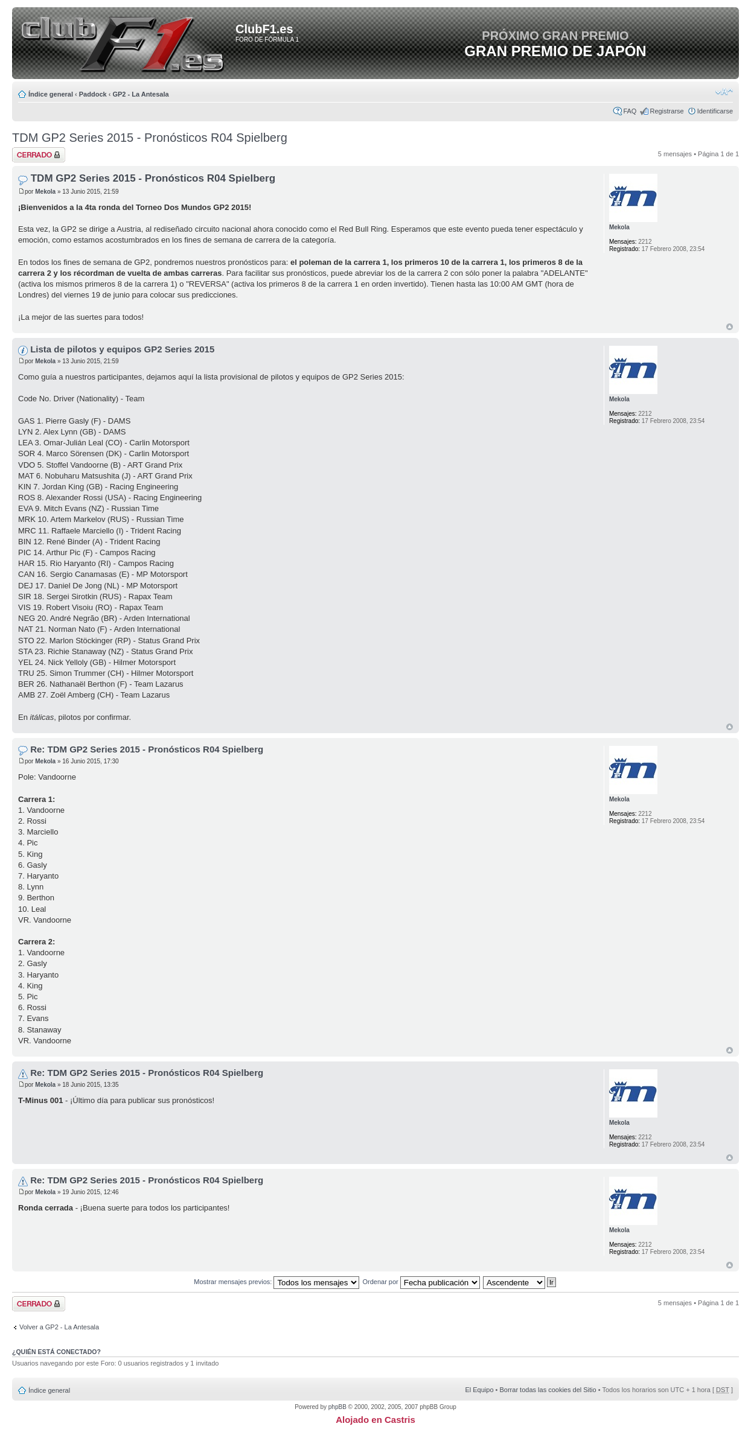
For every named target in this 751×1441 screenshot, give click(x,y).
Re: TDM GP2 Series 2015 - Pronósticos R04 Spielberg (146, 749)
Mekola (45, 191)
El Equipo (479, 1389)
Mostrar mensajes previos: (276, 1281)
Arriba (729, 326)
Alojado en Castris (375, 1419)
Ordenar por (420, 1281)
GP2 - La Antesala (140, 94)
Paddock (93, 94)
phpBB (337, 1407)
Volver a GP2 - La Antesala (59, 1327)
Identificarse (715, 111)
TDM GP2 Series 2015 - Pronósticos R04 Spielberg (149, 137)
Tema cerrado (38, 154)
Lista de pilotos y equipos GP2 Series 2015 (122, 349)
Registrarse (666, 111)
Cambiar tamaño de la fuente (724, 91)
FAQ (629, 111)
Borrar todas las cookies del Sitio (547, 1389)
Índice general (50, 94)
